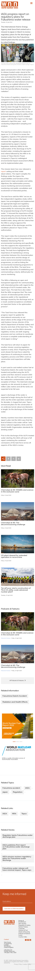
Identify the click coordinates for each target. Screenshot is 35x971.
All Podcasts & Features (17, 680)
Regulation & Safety (24, 925)
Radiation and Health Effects (15, 702)
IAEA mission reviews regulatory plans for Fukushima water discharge (17, 858)
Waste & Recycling (24, 932)
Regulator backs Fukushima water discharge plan (18, 836)
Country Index (22, 937)
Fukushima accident (11, 788)
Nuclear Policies (23, 927)
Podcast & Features (24, 933)
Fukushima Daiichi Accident (15, 696)
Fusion (20, 935)
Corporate (21, 928)
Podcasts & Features (5, 638)
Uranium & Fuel (23, 930)
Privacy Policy (18, 964)
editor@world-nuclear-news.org (9, 950)
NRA (14, 814)
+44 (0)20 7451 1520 (10, 952)
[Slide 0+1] (14, 742)
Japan (5, 792)
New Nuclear (22, 923)
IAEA (27, 788)
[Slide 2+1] (21, 742)
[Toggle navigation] (31, 3)
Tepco (24, 814)
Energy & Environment (22, 921)
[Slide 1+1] (17, 742)
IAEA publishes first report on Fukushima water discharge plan (16, 847)
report (3, 171)
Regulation (17, 792)
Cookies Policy (26, 964)
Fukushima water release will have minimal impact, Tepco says (17, 869)
